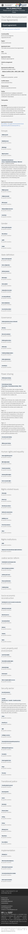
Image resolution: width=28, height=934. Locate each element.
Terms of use (4, 898)
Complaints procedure (6, 906)
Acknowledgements (6, 907)
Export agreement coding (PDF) (12, 29)
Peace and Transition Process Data (14, 11)
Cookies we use (5, 899)
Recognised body (14, 921)
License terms (4, 903)
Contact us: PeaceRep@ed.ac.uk (9, 909)
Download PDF (15, 125)
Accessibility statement (7, 901)
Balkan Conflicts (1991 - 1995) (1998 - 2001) (13, 71)
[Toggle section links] (25, 1)
